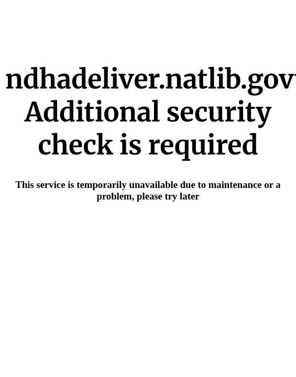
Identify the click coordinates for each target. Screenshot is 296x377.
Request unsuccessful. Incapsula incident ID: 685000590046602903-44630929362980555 (148, 188)
